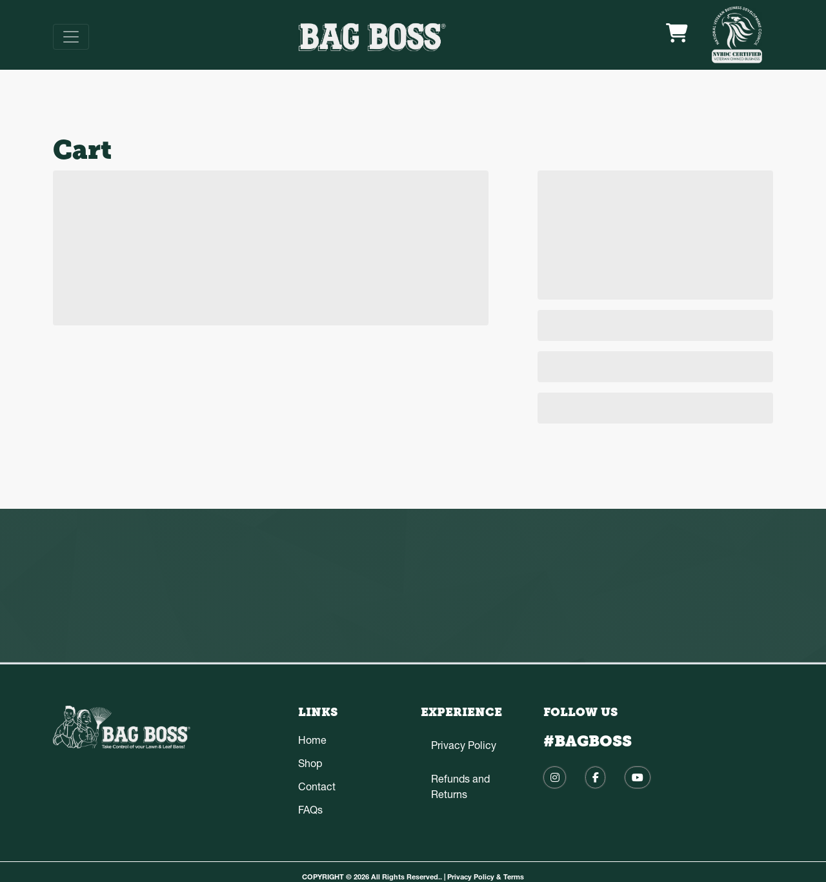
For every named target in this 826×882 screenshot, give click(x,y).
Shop (310, 763)
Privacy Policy (463, 745)
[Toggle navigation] (71, 37)
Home (312, 739)
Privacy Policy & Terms (485, 876)
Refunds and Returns (460, 786)
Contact (317, 786)
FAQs (310, 809)
